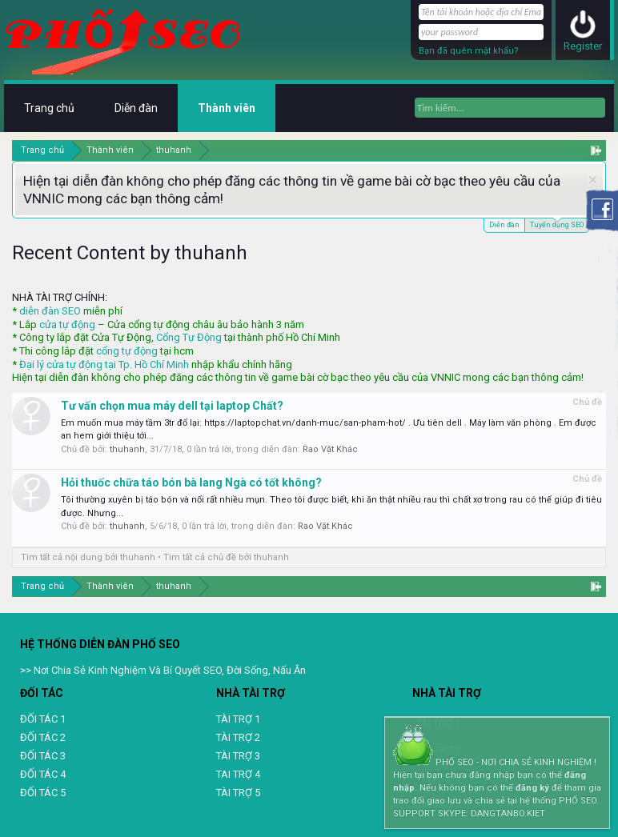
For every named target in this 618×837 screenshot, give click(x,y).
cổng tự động (127, 351)
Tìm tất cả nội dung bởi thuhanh (88, 557)
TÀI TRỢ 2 (238, 737)
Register (583, 46)
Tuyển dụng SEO (557, 223)
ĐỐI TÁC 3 (43, 756)
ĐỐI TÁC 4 (43, 774)
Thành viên (226, 108)
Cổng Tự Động (189, 337)
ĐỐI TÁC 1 (43, 719)
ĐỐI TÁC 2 (43, 737)
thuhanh (127, 449)
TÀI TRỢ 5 (238, 793)
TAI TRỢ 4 (238, 774)
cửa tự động (67, 324)
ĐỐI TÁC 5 (43, 793)
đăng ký (532, 788)
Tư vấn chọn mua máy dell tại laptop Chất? (172, 405)
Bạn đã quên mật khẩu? (469, 51)
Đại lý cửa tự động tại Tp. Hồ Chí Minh (104, 364)
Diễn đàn (504, 225)
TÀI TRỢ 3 (238, 756)
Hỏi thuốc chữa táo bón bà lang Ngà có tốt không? (191, 482)
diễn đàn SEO (50, 311)
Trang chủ (49, 108)
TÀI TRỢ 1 (238, 719)
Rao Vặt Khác (330, 449)
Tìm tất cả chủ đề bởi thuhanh (226, 557)
